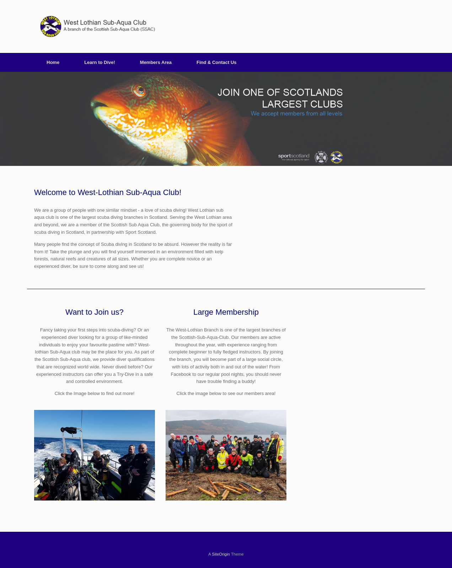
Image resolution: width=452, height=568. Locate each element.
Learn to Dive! (99, 62)
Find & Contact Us (217, 62)
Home (53, 62)
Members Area (156, 62)
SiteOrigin (221, 554)
